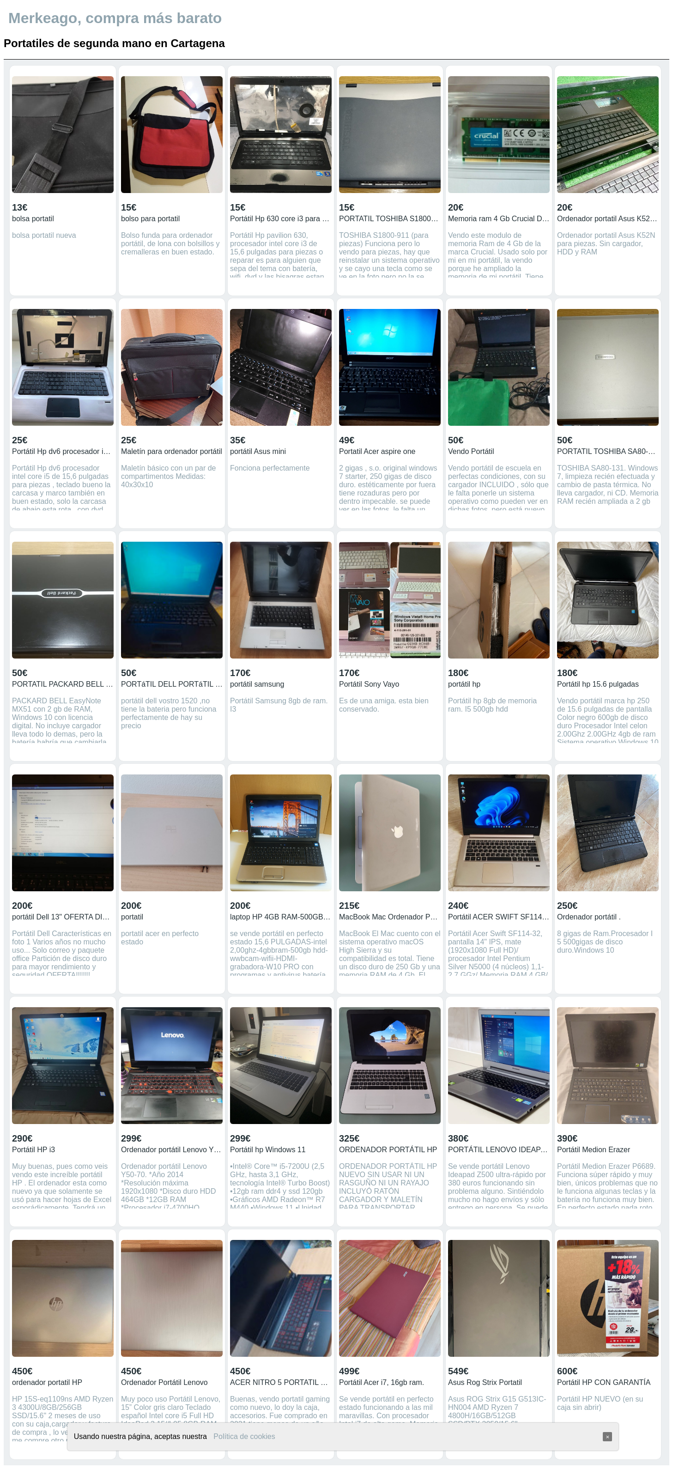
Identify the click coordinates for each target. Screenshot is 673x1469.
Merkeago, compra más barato (115, 18)
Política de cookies (244, 1436)
